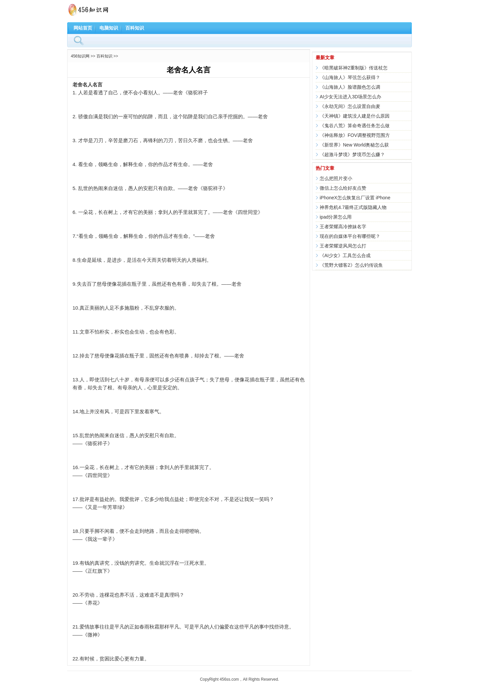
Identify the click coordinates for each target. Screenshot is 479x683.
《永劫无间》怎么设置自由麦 (350, 106)
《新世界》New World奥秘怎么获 (354, 144)
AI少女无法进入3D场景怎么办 (350, 96)
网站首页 (83, 28)
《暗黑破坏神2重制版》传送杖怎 (354, 67)
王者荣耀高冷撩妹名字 (343, 226)
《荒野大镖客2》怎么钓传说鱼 (351, 265)
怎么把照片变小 (336, 178)
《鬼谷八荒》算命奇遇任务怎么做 (355, 125)
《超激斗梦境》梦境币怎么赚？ (352, 154)
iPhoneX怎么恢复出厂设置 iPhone (355, 197)
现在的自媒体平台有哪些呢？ (350, 236)
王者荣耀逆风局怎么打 (343, 245)
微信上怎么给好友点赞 (343, 188)
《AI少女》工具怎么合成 (345, 255)
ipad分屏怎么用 (336, 217)
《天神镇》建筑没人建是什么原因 (355, 116)
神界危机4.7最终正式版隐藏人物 (353, 207)
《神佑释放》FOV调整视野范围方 (355, 135)
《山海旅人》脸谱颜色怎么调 (350, 87)
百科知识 (134, 28)
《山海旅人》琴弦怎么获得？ (350, 77)
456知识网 (80, 56)
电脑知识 (108, 28)
